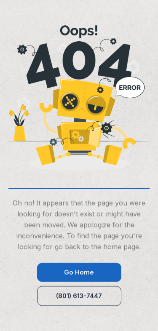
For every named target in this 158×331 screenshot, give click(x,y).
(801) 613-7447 (79, 296)
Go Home (79, 273)
